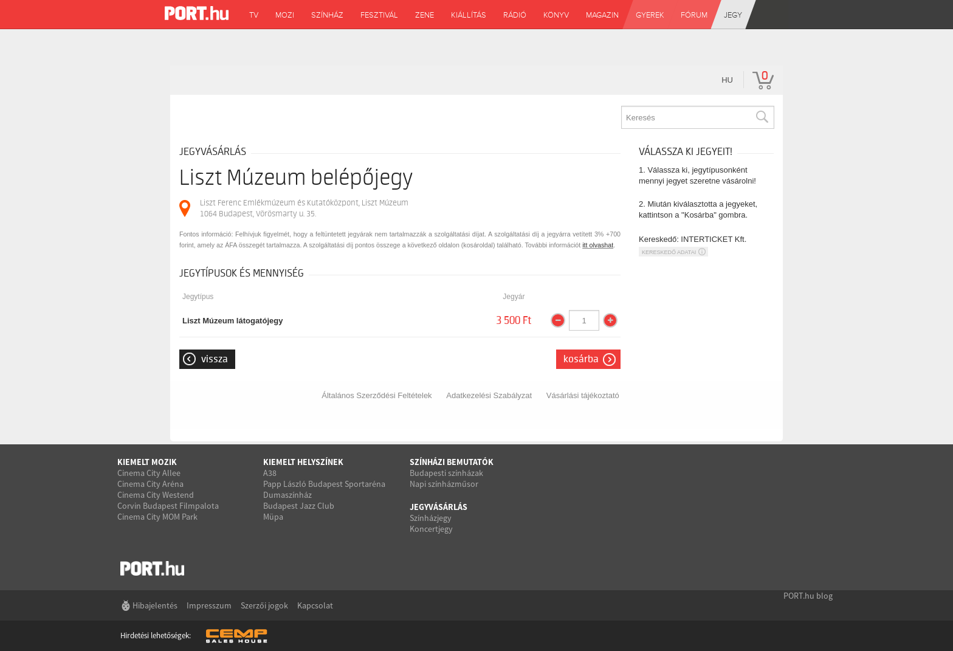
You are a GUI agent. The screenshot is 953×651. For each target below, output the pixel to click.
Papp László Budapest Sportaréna (324, 483)
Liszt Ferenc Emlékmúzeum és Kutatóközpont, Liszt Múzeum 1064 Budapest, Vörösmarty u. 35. (304, 208)
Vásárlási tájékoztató (582, 395)
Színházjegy (431, 517)
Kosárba (581, 359)
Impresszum (209, 605)
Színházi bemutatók (452, 461)
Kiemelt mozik (147, 461)
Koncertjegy (431, 528)
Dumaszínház (287, 494)
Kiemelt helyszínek (303, 461)
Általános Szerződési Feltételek (377, 395)
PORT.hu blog (808, 595)
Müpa (273, 516)
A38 (270, 472)
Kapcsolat (315, 605)
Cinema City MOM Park (157, 516)
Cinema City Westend (155, 494)
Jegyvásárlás (438, 506)
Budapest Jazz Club (298, 505)
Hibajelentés (154, 605)
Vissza (214, 359)
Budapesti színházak (446, 472)
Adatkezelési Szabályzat (489, 395)
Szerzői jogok (264, 605)
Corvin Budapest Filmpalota (168, 505)
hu (727, 79)
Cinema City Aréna (150, 483)
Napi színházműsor (444, 483)
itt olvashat (597, 245)
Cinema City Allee (149, 472)
